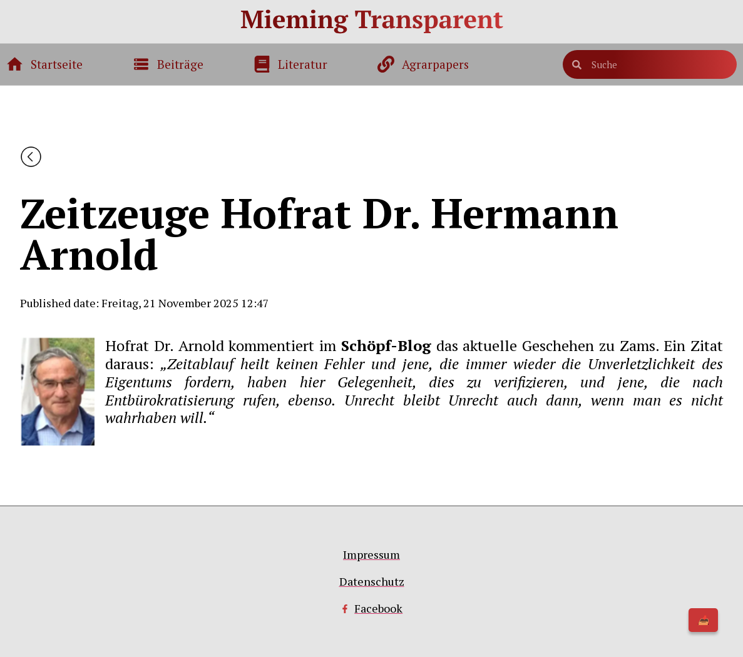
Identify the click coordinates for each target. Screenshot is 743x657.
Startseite (57, 64)
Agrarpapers (435, 64)
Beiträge (180, 64)
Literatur (302, 64)
